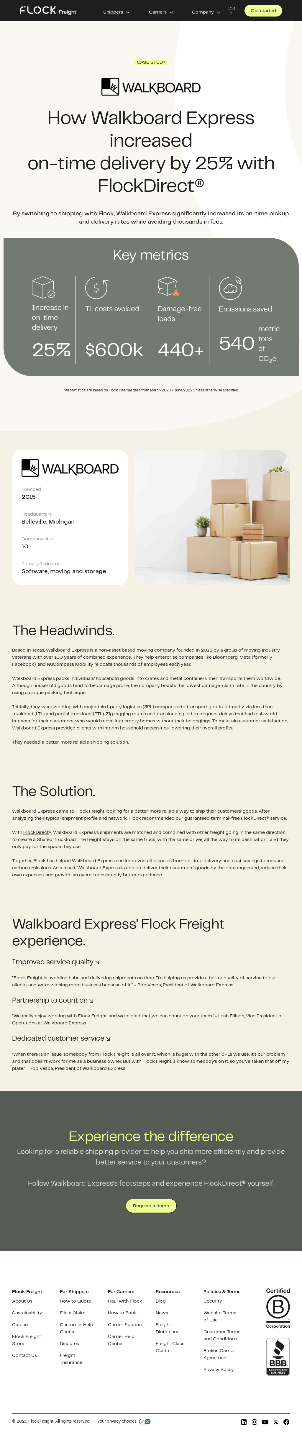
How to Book (122, 1313)
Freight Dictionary (167, 1328)
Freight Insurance (71, 1359)
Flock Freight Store (26, 1340)
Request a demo (151, 1206)
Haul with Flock (125, 1301)
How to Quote (75, 1301)
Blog (161, 1301)
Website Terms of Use (219, 1316)
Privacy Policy (218, 1369)
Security (212, 1301)
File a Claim (73, 1313)
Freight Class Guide (170, 1347)
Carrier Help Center (121, 1340)
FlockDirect (253, 818)
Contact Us (24, 1355)
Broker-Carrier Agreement (219, 1354)
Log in (231, 10)
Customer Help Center (76, 1328)
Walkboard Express (67, 650)
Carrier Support (125, 1325)
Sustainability (27, 1313)
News (162, 1313)
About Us (22, 1301)
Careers (20, 1325)
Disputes (69, 1343)
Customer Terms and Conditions (221, 1335)
